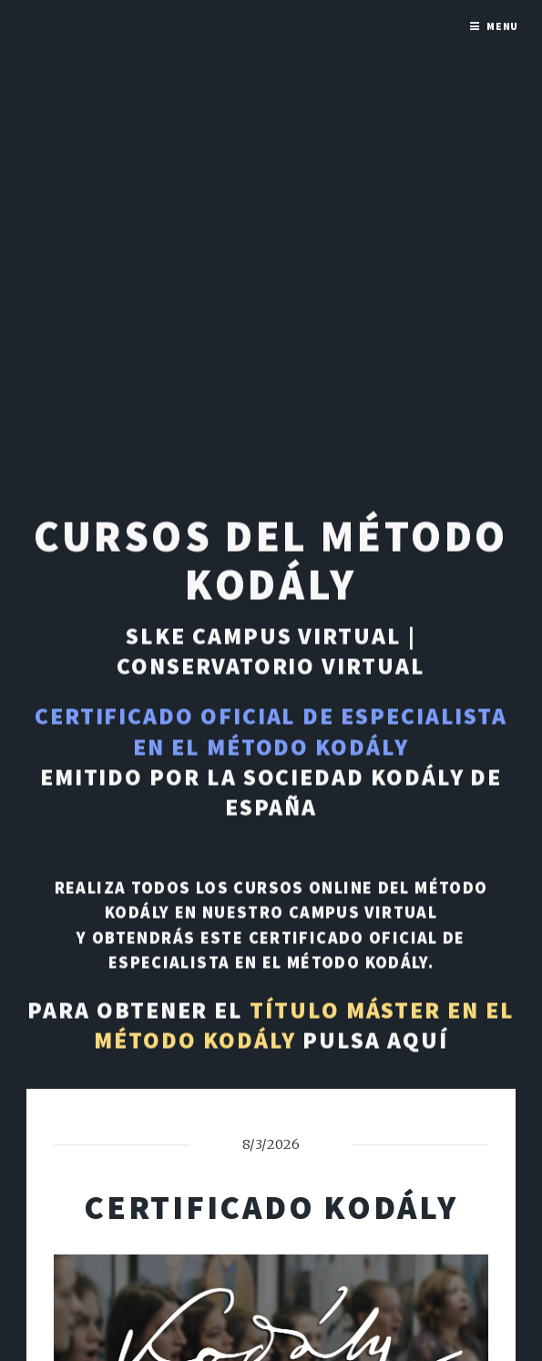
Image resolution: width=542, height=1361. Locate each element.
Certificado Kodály (271, 1207)
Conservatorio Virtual (270, 667)
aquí (417, 1041)
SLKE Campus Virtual (264, 637)
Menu (502, 26)
